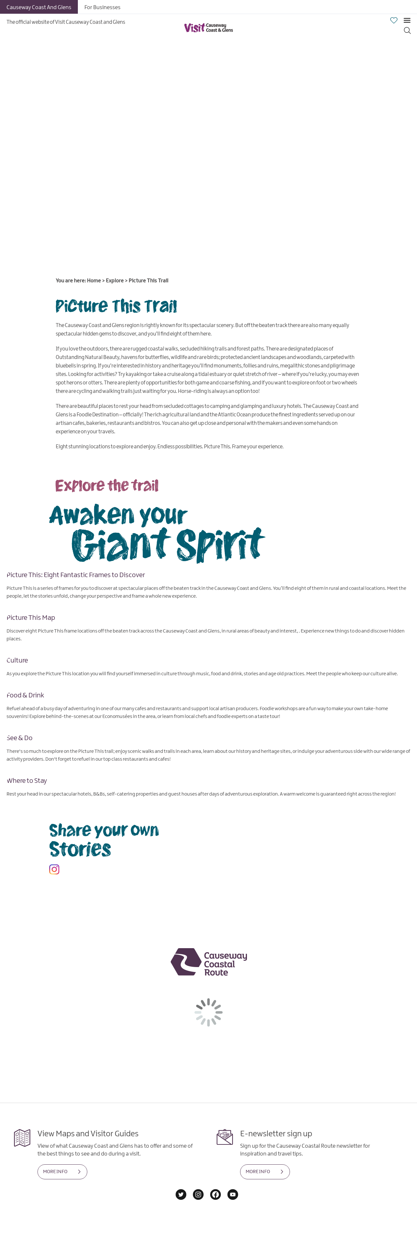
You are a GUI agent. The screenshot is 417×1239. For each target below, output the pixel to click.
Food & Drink (25, 694)
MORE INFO (55, 1171)
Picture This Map (31, 617)
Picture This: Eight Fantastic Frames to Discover (76, 574)
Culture (17, 660)
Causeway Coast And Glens (39, 7)
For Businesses (102, 7)
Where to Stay (27, 780)
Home (94, 281)
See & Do (20, 737)
